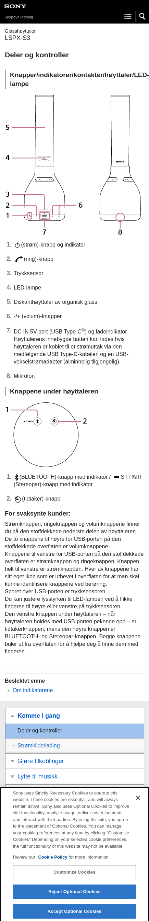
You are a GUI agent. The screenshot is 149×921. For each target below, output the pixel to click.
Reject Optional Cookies (74, 895)
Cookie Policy (53, 860)
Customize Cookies (74, 875)
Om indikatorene (33, 690)
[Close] (138, 801)
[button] (142, 16)
